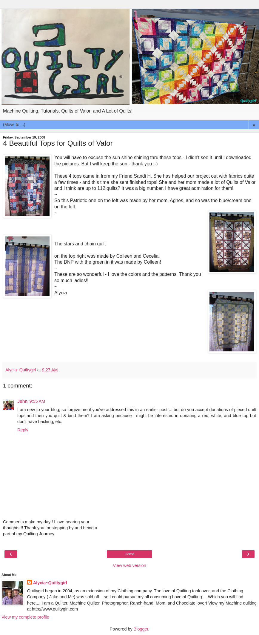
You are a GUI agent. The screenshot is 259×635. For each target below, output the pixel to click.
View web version (129, 565)
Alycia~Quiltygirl (50, 582)
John (22, 401)
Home (129, 554)
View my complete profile (25, 617)
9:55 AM (37, 401)
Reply (22, 430)
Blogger (141, 629)
